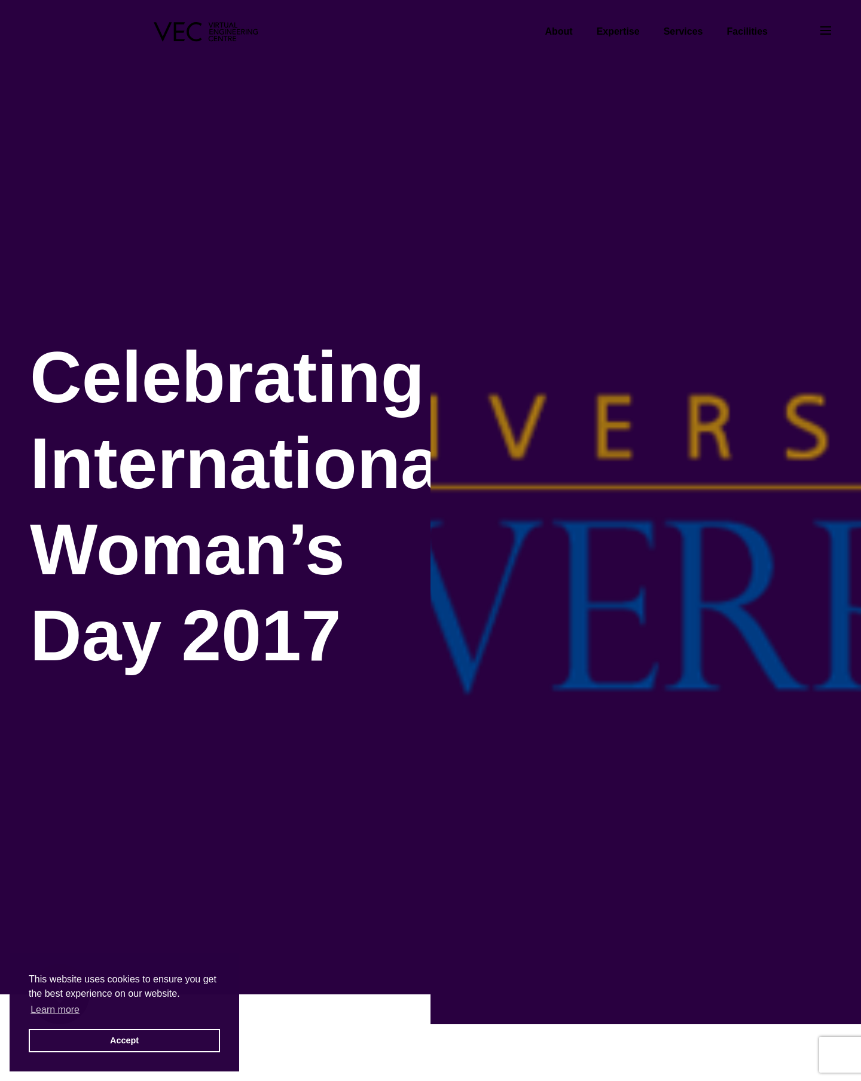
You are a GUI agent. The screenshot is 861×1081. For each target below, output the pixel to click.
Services (683, 31)
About (558, 31)
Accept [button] (124, 1040)
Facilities (747, 31)
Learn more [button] (55, 1010)
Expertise (618, 31)
